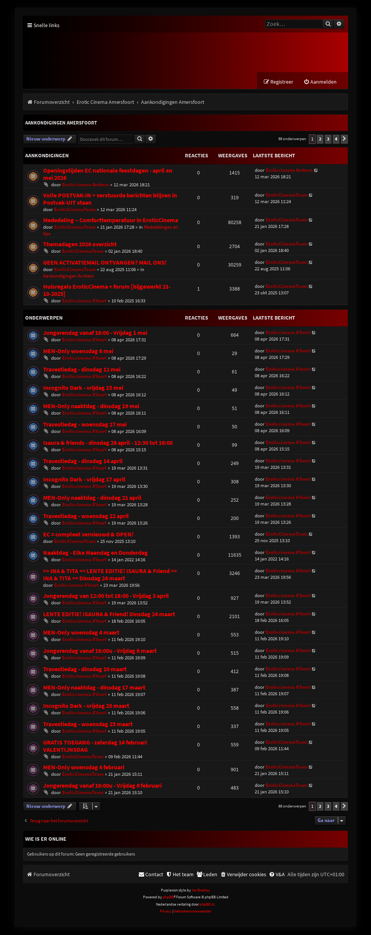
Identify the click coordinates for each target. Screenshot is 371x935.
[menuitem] (320, 83)
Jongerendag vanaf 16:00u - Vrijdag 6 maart (100, 651)
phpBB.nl (206, 904)
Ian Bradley (201, 890)
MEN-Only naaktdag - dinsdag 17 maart (94, 687)
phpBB (168, 897)
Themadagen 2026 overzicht (80, 244)
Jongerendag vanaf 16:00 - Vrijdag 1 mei (95, 333)
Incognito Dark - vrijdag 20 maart (86, 706)
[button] (344, 139)
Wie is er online (45, 839)
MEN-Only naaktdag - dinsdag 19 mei (91, 406)
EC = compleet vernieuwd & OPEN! (88, 534)
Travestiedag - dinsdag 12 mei (81, 369)
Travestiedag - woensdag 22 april (86, 516)
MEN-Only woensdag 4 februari (83, 767)
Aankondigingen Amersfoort (61, 123)
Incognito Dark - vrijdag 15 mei (83, 388)
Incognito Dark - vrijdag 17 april (84, 479)
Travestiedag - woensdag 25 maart (88, 724)
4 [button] (336, 139)
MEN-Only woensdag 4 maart (81, 632)
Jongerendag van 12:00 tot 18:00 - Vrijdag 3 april (106, 596)
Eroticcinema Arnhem (85, 185)
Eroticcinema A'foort (84, 301)
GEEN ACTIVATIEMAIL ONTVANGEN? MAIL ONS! (105, 262)
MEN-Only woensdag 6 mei (78, 351)
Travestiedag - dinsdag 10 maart (85, 669)
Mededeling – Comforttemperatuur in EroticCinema (110, 220)
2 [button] (320, 139)
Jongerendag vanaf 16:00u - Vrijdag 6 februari (102, 786)
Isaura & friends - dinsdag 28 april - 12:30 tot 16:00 (108, 443)
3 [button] (328, 139)
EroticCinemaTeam (75, 210)
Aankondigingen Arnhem (68, 276)
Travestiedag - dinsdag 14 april (83, 461)
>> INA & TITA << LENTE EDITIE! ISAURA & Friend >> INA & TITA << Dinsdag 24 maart (110, 575)
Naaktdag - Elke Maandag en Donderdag (95, 553)
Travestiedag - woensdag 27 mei (85, 424)
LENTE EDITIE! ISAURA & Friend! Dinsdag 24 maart (109, 614)
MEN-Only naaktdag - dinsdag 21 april (92, 498)
